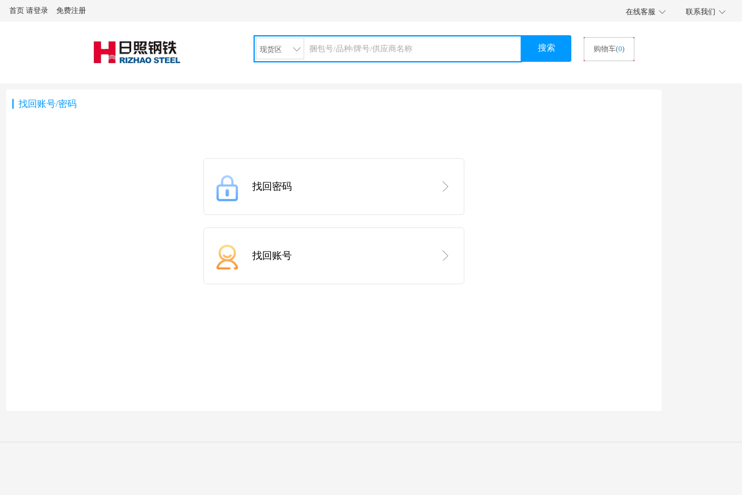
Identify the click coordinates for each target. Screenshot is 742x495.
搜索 (546, 48)
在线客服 (640, 11)
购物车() (609, 48)
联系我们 (700, 11)
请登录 (37, 10)
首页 (16, 10)
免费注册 (71, 10)
